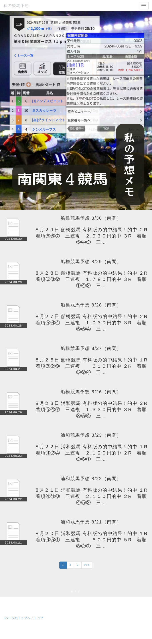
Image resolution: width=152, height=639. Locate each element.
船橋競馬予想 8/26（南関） (91, 391)
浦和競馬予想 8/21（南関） (91, 521)
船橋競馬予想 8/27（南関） (91, 348)
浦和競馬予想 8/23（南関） (91, 435)
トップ (38, 618)
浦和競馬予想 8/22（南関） (91, 478)
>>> (87, 564)
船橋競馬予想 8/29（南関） (91, 261)
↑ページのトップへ (17, 618)
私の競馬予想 (16, 5)
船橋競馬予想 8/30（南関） (91, 218)
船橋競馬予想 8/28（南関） (91, 304)
